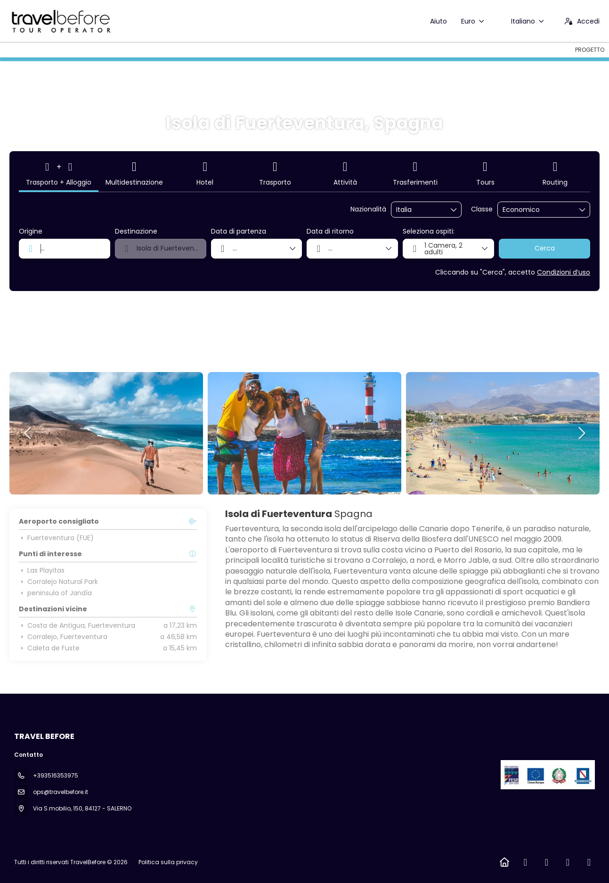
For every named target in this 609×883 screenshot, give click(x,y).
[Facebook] (525, 862)
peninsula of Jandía (55, 593)
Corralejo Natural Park (58, 581)
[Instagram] (546, 862)
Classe (482, 209)
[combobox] (419, 210)
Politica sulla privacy (168, 862)
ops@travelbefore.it (60, 792)
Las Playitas (42, 570)
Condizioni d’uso (563, 272)
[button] (28, 433)
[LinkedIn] (589, 862)
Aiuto (438, 21)
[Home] (504, 862)
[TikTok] (568, 862)
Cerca (545, 248)
